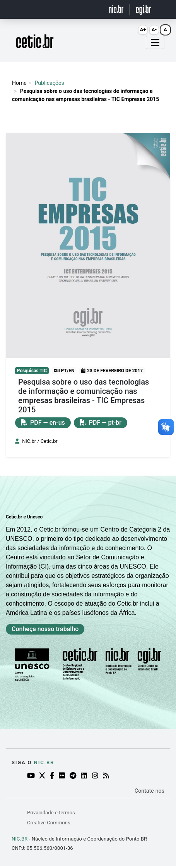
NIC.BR (19, 839)
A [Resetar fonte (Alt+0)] (165, 29)
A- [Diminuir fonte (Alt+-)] (154, 29)
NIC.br (44, 762)
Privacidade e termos (51, 812)
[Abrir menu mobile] (155, 42)
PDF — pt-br (100, 422)
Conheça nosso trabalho (45, 629)
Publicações (49, 83)
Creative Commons (48, 822)
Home (19, 83)
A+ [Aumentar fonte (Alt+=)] (143, 29)
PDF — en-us (43, 422)
